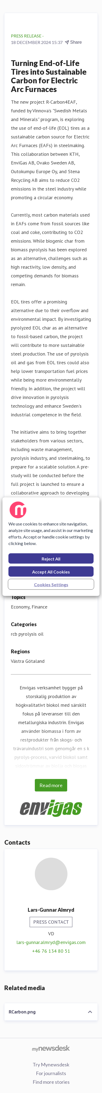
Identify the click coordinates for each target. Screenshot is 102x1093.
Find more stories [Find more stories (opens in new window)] (51, 1082)
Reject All (51, 558)
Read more (51, 785)
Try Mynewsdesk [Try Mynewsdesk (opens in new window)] (51, 1064)
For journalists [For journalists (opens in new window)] (51, 1073)
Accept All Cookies (51, 571)
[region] (50, 546)
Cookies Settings (51, 584)
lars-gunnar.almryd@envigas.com (51, 942)
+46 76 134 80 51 (51, 951)
